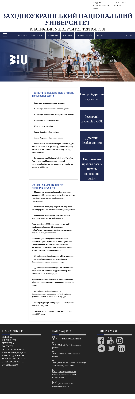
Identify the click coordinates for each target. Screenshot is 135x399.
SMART (100, 35)
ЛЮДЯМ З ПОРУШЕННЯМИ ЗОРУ (101, 6)
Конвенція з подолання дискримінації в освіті (54, 115)
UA (126, 35)
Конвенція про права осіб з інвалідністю (52, 109)
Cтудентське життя (13, 362)
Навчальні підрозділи (14, 352)
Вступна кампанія (13, 349)
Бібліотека (53, 35)
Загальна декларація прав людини (49, 103)
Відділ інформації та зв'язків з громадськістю (64, 374)
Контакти (67, 35)
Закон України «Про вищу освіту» (49, 138)
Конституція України (43, 126)
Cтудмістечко (10, 365)
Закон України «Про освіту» (46, 132)
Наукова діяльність (13, 355)
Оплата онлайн (84, 35)
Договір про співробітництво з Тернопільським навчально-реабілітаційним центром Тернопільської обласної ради (51, 294)
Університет (37, 35)
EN (131, 35)
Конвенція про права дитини (47, 120)
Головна (22, 35)
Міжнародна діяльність (15, 359)
